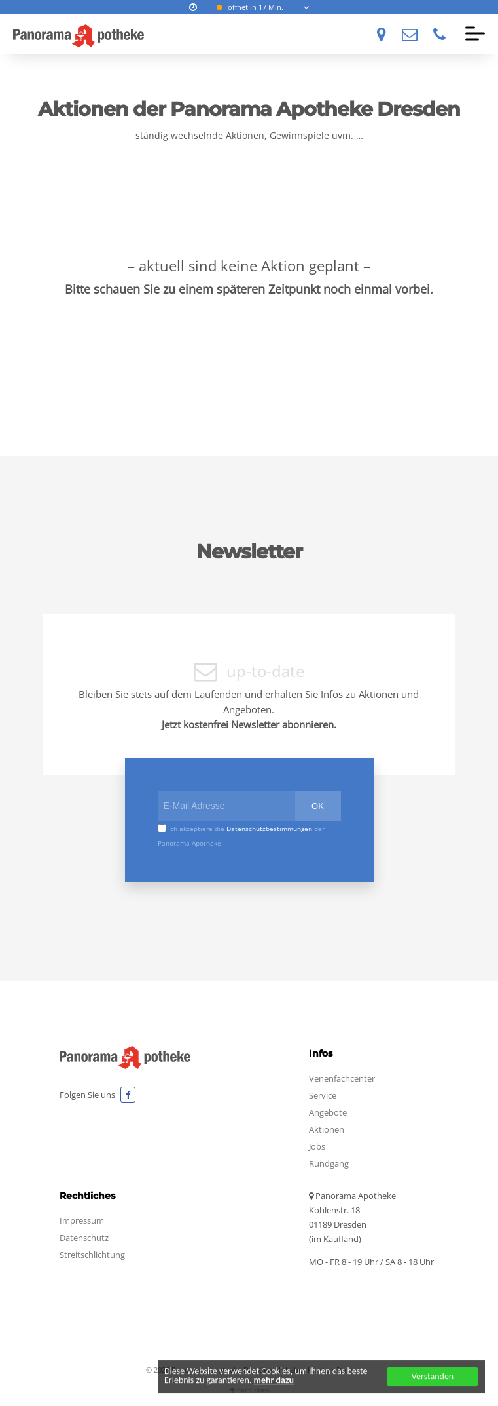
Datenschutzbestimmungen (269, 828)
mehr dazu (274, 1382)
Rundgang (329, 1163)
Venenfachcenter (342, 1078)
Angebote (328, 1112)
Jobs (317, 1146)
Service (322, 1095)
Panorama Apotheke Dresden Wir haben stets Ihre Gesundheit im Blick (78, 35)
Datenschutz (84, 1237)
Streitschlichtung (92, 1254)
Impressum (82, 1220)
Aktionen (326, 1129)
